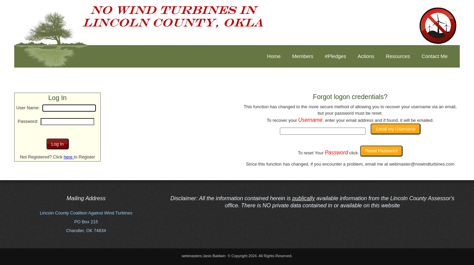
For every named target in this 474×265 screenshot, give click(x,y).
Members (302, 56)
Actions (365, 56)
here (69, 156)
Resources (398, 56)
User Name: (28, 107)
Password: (28, 121)
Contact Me (434, 56)
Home (274, 56)
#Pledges (335, 56)
